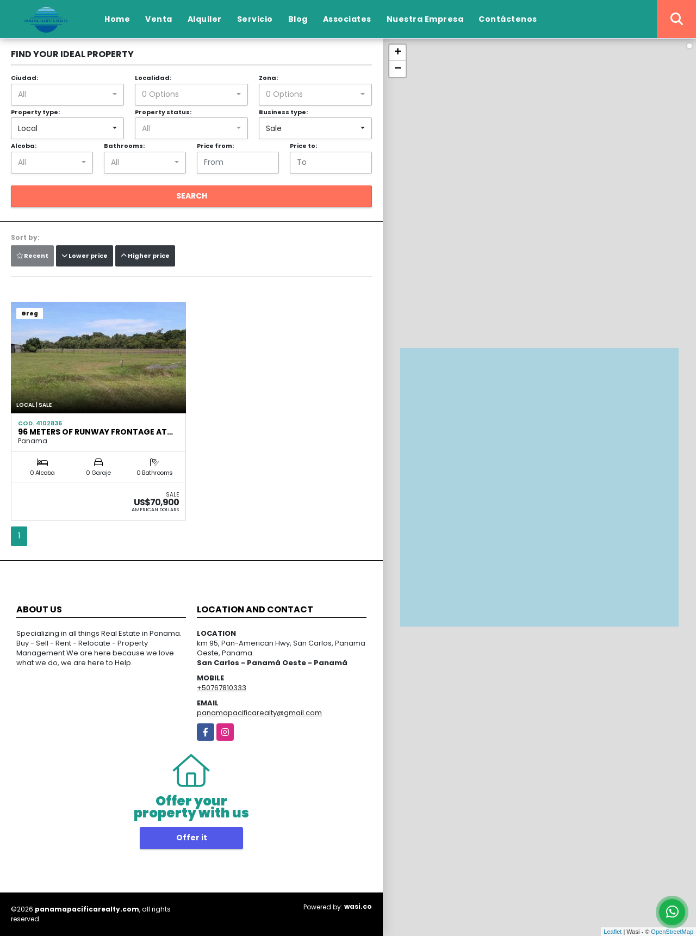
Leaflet (613, 931)
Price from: (215, 145)
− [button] (397, 69)
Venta (158, 19)
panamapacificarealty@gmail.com (259, 713)
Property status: (163, 112)
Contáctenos (507, 19)
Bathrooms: (124, 145)
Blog (298, 19)
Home (117, 19)
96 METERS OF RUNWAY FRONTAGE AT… (95, 432)
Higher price (145, 255)
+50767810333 (221, 688)
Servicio (255, 19)
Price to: (303, 145)
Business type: (283, 112)
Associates (347, 19)
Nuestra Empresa (425, 19)
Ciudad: (24, 77)
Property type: (35, 112)
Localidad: (153, 77)
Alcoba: (23, 145)
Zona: (268, 77)
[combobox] (67, 95)
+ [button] (397, 53)
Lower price (84, 255)
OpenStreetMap (672, 931)
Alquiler (205, 19)
